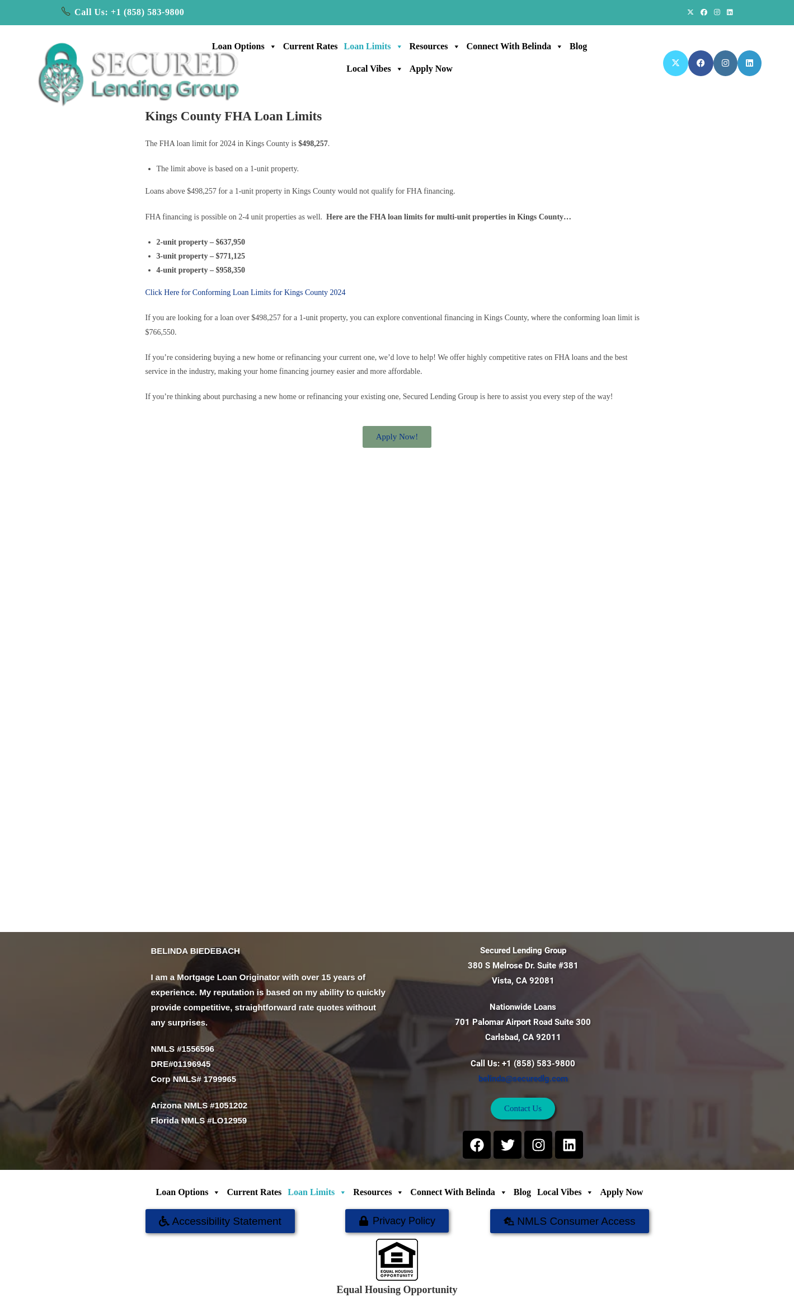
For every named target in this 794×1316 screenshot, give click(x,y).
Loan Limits (373, 46)
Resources (435, 46)
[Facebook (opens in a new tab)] (704, 12)
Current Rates (310, 46)
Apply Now (431, 68)
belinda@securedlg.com (523, 1079)
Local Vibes (374, 69)
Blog (578, 46)
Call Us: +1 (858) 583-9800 (129, 12)
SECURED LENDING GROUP (432, 1301)
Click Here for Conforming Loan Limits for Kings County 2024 (245, 292)
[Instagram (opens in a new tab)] (717, 12)
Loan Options (244, 46)
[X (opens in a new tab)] (690, 12)
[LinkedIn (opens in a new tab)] (728, 12)
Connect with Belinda (515, 46)
